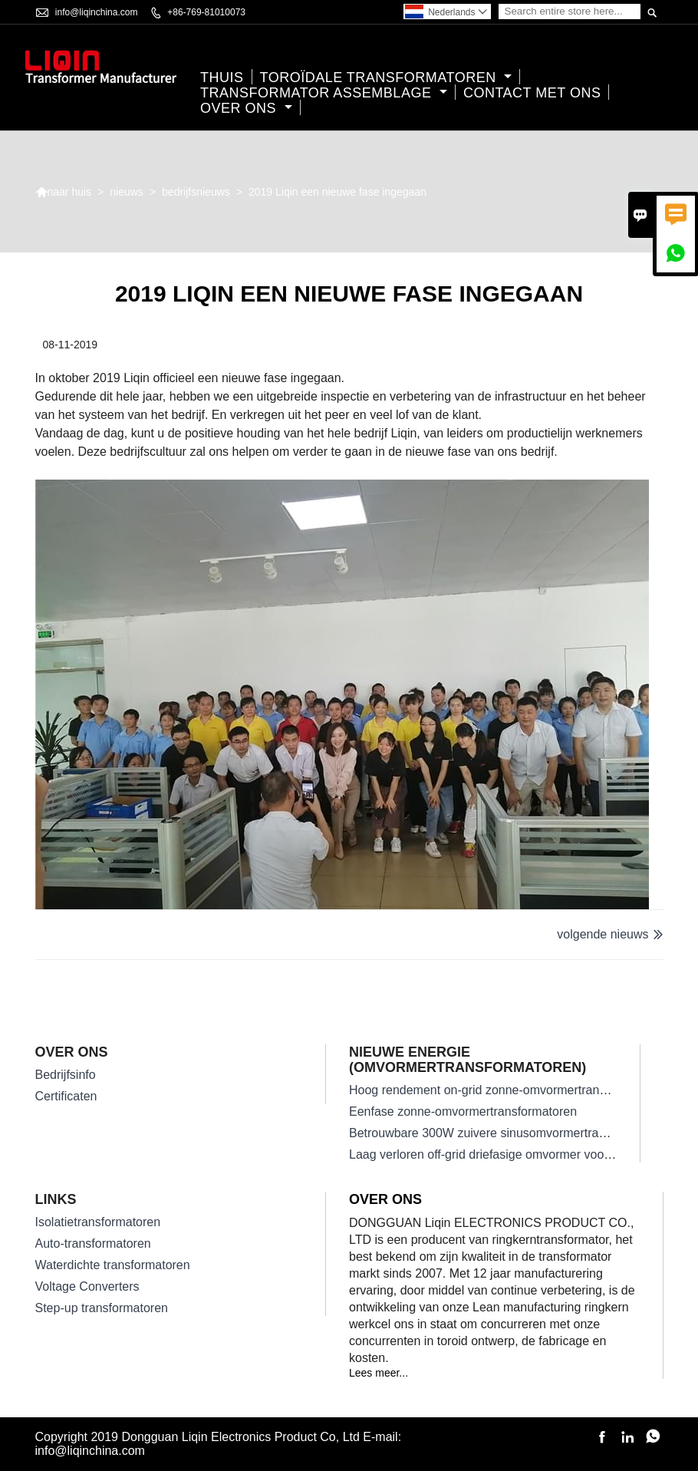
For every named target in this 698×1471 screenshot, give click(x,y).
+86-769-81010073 (206, 12)
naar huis (63, 192)
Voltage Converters (87, 1286)
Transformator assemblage (323, 93)
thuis (222, 77)
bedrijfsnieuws (196, 192)
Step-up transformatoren (101, 1307)
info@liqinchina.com (96, 12)
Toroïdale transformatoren (386, 77)
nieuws (126, 192)
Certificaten (66, 1096)
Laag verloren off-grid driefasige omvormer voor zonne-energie (519, 1154)
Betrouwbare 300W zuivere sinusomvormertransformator (503, 1133)
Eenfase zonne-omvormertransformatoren (463, 1111)
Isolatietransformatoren (98, 1222)
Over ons (246, 108)
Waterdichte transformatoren (112, 1264)
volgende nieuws (602, 934)
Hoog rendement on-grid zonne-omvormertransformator (500, 1090)
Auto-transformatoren (93, 1243)
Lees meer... (378, 1373)
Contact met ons (532, 93)
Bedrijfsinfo (65, 1074)
